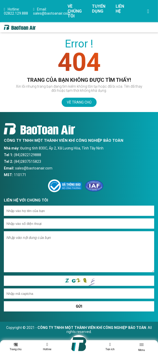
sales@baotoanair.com (51, 11)
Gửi (79, 306)
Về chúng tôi (75, 11)
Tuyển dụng (98, 9)
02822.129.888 (16, 11)
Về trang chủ (79, 102)
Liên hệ (120, 9)
